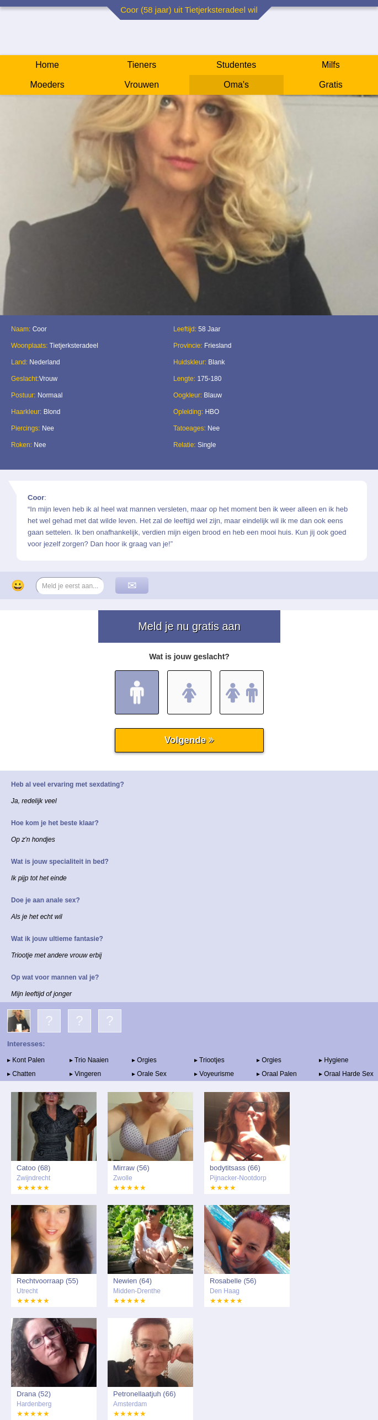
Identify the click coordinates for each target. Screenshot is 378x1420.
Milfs (331, 64)
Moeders (47, 84)
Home (47, 64)
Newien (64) (132, 1281)
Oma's (236, 84)
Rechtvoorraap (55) (47, 1281)
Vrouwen (142, 84)
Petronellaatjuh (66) (144, 1394)
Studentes (236, 64)
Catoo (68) (33, 1168)
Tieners (141, 64)
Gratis (331, 84)
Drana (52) (34, 1394)
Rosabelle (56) (233, 1281)
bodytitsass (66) (235, 1168)
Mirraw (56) (131, 1168)
